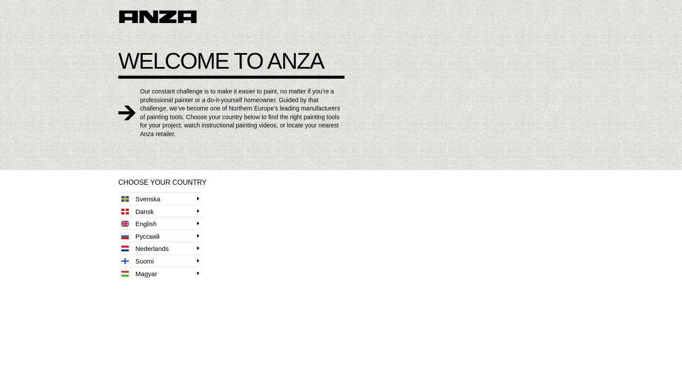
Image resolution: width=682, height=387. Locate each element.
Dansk (137, 211)
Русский (140, 236)
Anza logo (158, 17)
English (139, 223)
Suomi (137, 261)
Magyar (139, 273)
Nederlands (145, 248)
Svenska (140, 199)
